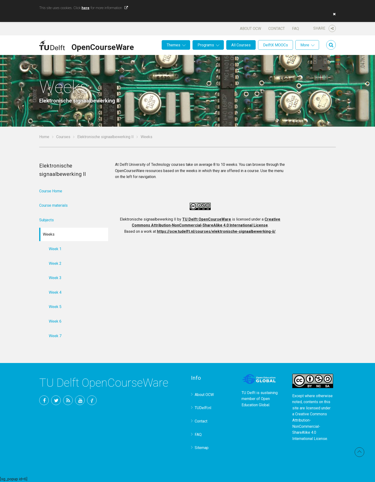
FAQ (295, 28)
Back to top (359, 452)
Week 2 (55, 263)
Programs (206, 45)
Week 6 (55, 321)
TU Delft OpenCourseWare (206, 219)
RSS (68, 400)
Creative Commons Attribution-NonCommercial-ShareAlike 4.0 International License (309, 426)
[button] (333, 14)
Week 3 (55, 278)
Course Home (50, 191)
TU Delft (92, 400)
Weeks (49, 234)
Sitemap (202, 447)
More (304, 45)
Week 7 (55, 336)
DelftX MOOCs (275, 45)
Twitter (56, 400)
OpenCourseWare (103, 46)
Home (44, 137)
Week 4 (55, 292)
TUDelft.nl (203, 408)
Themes (173, 45)
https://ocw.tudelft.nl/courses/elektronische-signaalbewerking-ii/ (216, 231)
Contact (276, 28)
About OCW (250, 28)
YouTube (80, 400)
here (85, 8)
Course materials (53, 205)
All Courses (241, 45)
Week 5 (55, 306)
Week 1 (55, 249)
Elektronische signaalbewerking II (105, 137)
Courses (63, 137)
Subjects (46, 220)
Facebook (44, 400)
